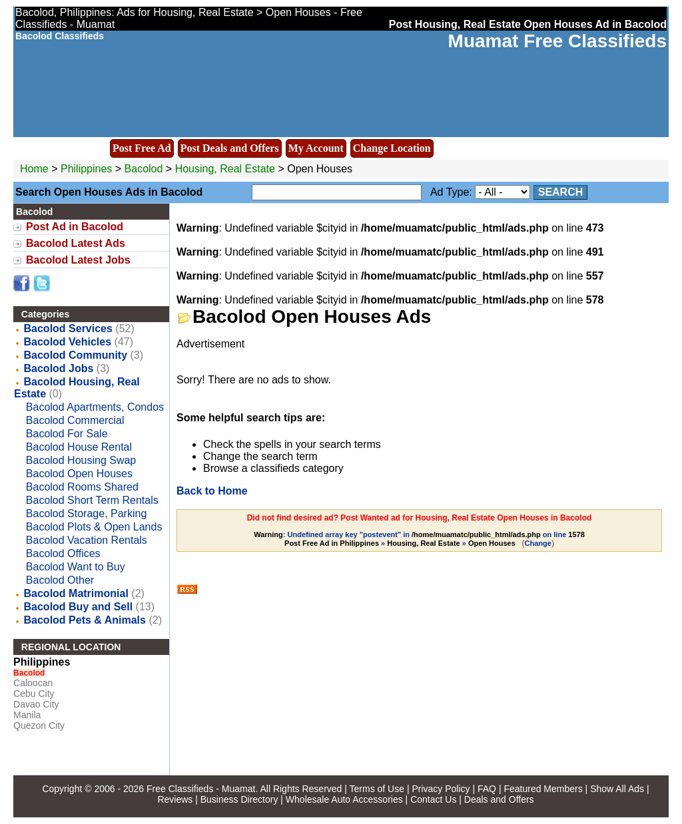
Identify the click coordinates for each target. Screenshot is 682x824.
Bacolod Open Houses (79, 473)
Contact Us (433, 799)
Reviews (174, 799)
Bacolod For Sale (67, 433)
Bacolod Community (76, 355)
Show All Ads (617, 788)
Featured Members (543, 788)
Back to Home (212, 491)
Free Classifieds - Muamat (201, 788)
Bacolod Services (68, 328)
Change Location (392, 148)
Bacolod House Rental (79, 447)
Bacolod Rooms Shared (82, 487)
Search (560, 192)
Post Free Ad (142, 148)
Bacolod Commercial (75, 420)
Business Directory (239, 799)
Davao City (36, 704)
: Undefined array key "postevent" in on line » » (419, 538)
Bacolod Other (60, 580)
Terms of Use (377, 788)
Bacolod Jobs (59, 368)
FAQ (487, 788)
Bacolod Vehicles (68, 341)
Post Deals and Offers (229, 148)
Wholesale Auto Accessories (344, 799)
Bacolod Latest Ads (75, 243)
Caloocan (33, 683)
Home (34, 168)
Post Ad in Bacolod (74, 226)
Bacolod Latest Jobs (78, 260)
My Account (316, 148)
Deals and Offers (499, 799)
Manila (27, 715)
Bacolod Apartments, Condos (95, 407)
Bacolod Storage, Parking (86, 513)
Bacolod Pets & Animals (85, 620)
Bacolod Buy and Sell (78, 606)
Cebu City (33, 693)
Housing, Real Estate (225, 168)
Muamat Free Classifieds (557, 41)
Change (538, 543)
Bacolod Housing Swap (81, 460)
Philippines (86, 168)
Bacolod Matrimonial (76, 593)
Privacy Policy (441, 788)
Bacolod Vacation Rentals (86, 540)
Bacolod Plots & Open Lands (94, 526)
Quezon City (39, 725)
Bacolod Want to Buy (75, 566)
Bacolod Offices (63, 553)
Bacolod (145, 168)
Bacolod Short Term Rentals (92, 500)
